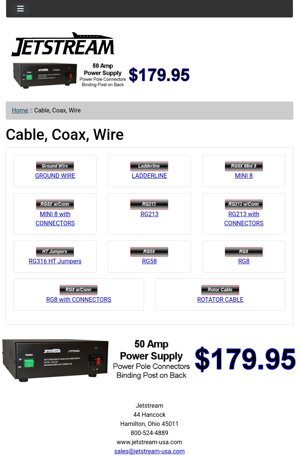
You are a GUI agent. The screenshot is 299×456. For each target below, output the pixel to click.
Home (20, 110)
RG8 (244, 256)
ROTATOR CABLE (220, 294)
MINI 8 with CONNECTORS (55, 213)
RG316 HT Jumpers (55, 256)
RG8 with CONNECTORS (78, 294)
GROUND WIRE (55, 170)
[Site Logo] (63, 43)
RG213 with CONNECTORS (243, 213)
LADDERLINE (149, 170)
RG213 (149, 208)
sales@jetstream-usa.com (149, 451)
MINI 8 (244, 170)
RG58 (149, 256)
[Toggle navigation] (20, 8)
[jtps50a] (101, 75)
